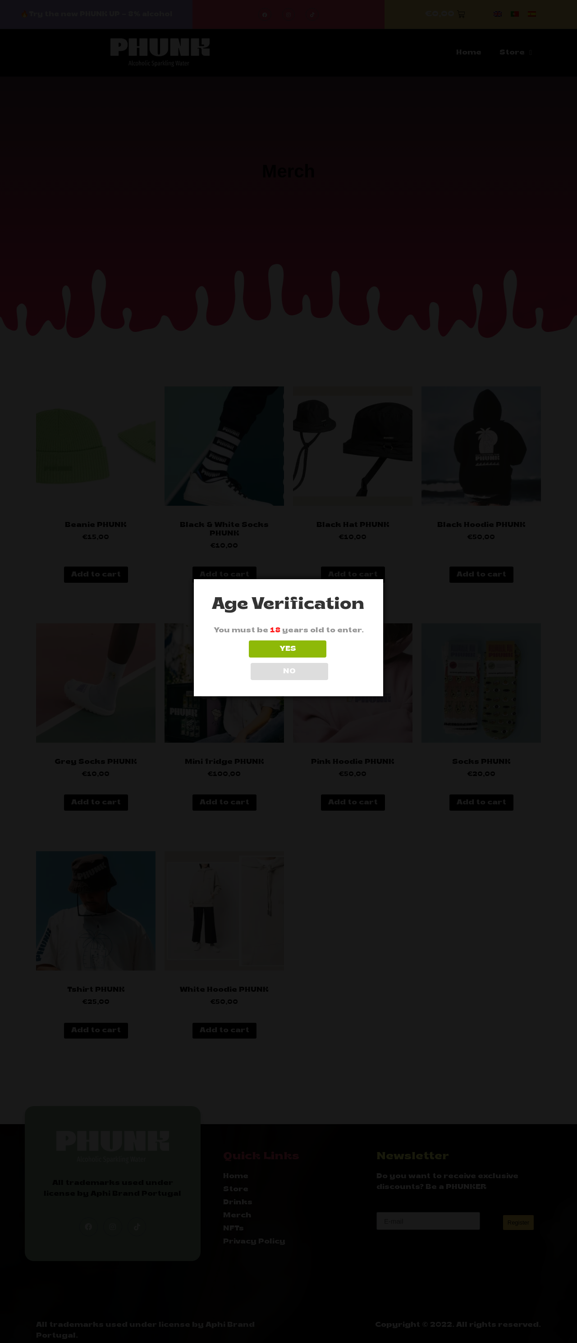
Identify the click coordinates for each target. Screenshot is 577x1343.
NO (328, 660)
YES (248, 660)
